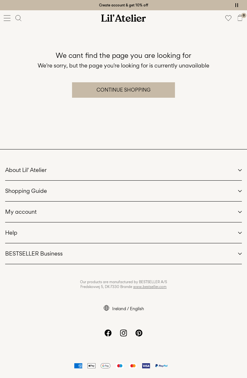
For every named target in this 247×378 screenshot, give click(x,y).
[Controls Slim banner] (237, 5)
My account (21, 211)
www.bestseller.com (150, 286)
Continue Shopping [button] (123, 90)
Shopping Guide (26, 190)
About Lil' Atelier (26, 169)
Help (11, 232)
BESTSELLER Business (34, 253)
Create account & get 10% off (123, 5)
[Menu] (7, 18)
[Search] (18, 18)
